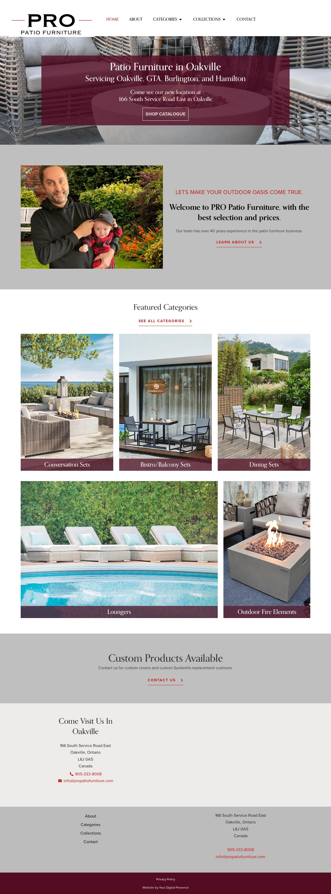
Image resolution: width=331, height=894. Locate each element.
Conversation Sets (67, 465)
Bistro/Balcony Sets (165, 465)
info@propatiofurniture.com (240, 856)
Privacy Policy (165, 879)
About (90, 816)
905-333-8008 (240, 849)
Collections (90, 833)
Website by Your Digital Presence (165, 887)
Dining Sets (264, 465)
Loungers (119, 612)
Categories (90, 824)
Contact (91, 841)
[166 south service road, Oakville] (252, 755)
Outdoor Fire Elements (267, 612)
